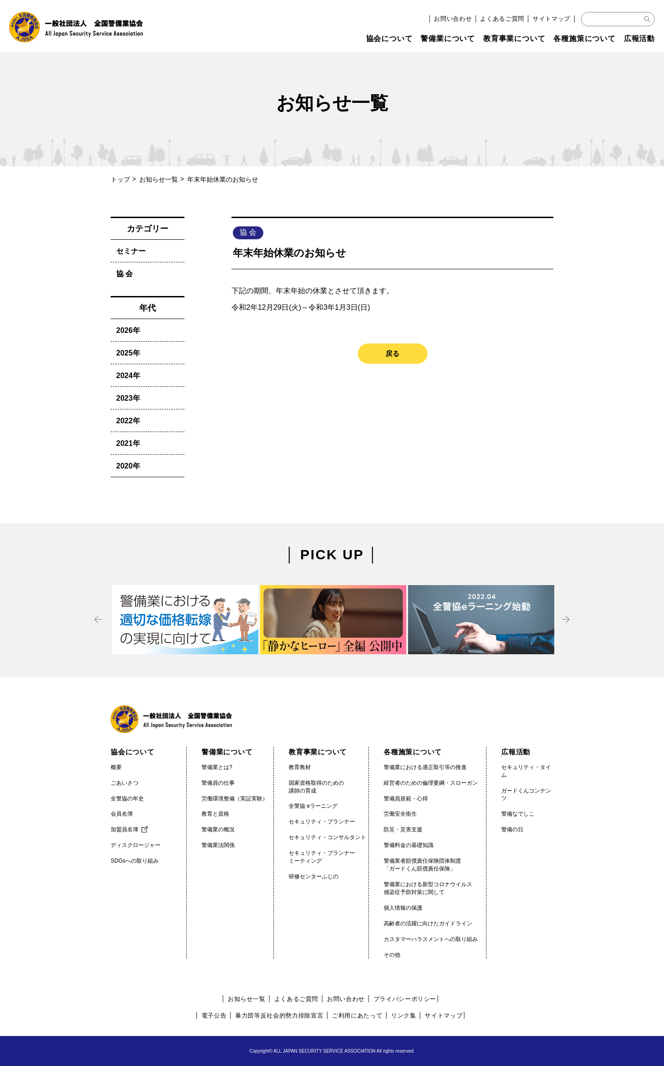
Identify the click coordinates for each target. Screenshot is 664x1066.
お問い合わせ (453, 18)
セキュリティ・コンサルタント (327, 837)
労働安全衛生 (400, 814)
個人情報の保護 (403, 908)
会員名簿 (122, 814)
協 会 (124, 274)
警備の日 (512, 829)
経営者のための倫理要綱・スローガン (431, 783)
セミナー (131, 251)
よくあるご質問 (502, 18)
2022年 (128, 421)
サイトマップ (551, 18)
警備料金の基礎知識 (408, 845)
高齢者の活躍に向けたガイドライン (428, 923)
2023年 (128, 398)
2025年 (128, 353)
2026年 (128, 330)
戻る (392, 353)
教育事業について (514, 38)
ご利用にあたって (357, 1015)
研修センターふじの (313, 876)
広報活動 (639, 38)
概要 (116, 767)
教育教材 (300, 767)
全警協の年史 (127, 798)
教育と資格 (215, 814)
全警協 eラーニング (313, 806)
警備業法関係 (218, 845)
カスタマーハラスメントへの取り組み (431, 939)
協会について (389, 38)
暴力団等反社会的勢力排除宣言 (279, 1015)
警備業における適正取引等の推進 (425, 767)
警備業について (448, 38)
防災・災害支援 (403, 829)
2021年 (128, 443)
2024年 (128, 375)
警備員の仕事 (218, 783)
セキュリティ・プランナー (322, 821)
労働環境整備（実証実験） (235, 798)
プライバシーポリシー (405, 998)
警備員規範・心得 (406, 798)
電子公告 (214, 1015)
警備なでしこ (517, 814)
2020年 (128, 466)
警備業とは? (217, 767)
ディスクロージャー (135, 845)
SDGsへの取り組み (135, 861)
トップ (120, 179)
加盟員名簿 (124, 829)
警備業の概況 (218, 829)
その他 (392, 955)
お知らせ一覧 (158, 179)
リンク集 (403, 1015)
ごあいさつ (124, 783)
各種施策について (584, 38)
